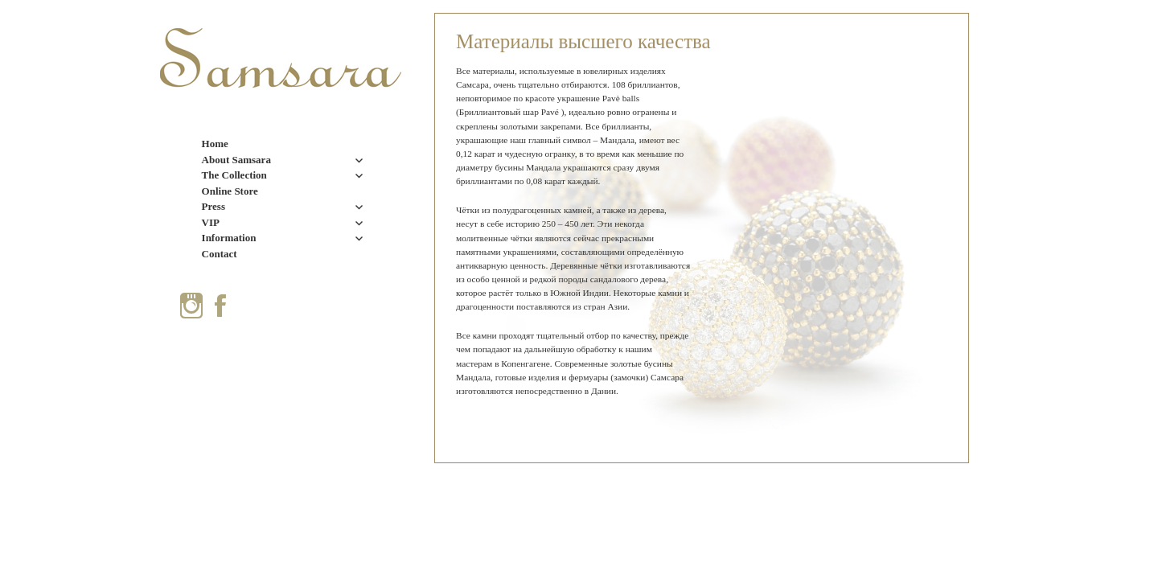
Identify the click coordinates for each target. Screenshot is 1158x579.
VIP (211, 222)
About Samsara (236, 160)
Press (213, 206)
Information (229, 238)
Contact (219, 254)
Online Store (230, 191)
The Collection (234, 175)
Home (215, 144)
